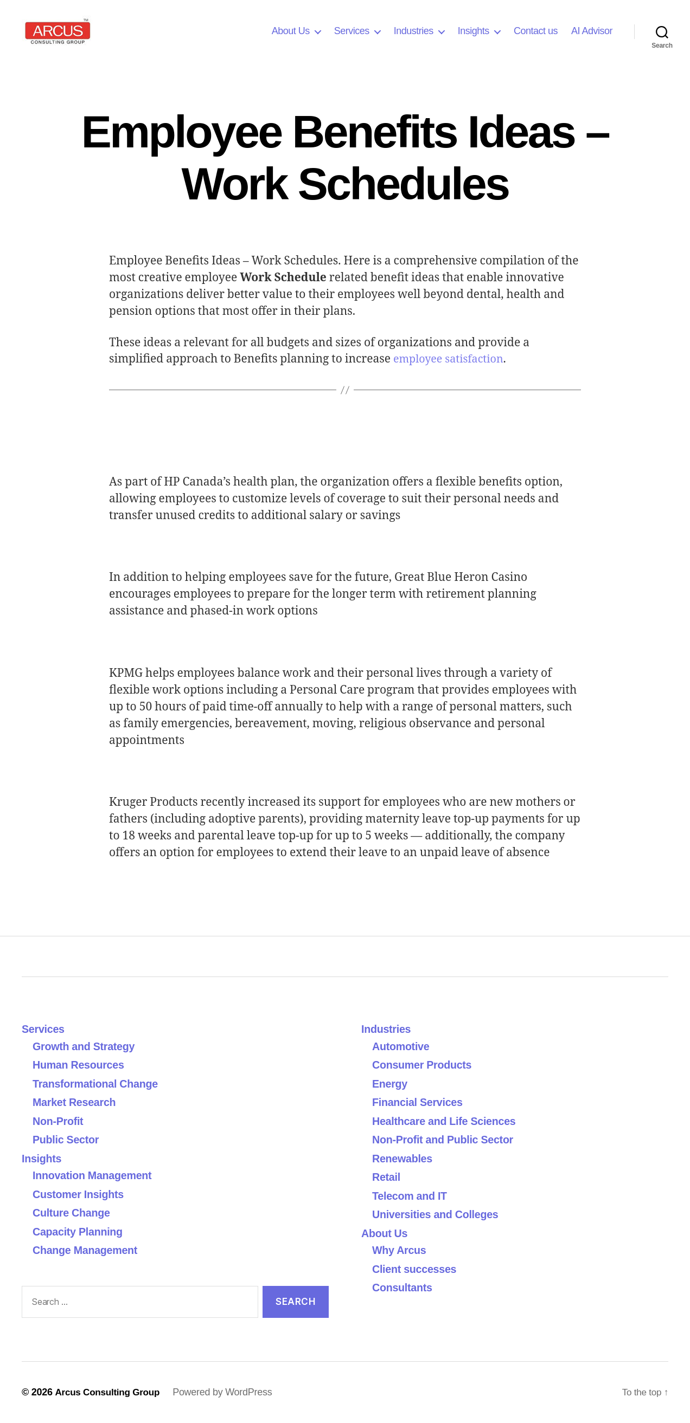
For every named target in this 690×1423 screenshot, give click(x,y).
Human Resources (81, 1064)
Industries (413, 30)
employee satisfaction (451, 359)
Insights (473, 30)
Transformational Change (100, 1083)
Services (351, 30)
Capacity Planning (81, 1231)
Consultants (404, 1287)
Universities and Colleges (439, 1214)
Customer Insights (84, 1194)
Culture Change (74, 1212)
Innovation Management (96, 1175)
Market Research (77, 1102)
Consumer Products (425, 1064)
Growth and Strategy (87, 1046)
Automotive (402, 1046)
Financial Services (420, 1102)
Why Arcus (401, 1250)
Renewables (404, 1158)
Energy (391, 1083)
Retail (387, 1176)
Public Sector (68, 1139)
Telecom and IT (412, 1195)
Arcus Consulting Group (110, 1392)
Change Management (89, 1250)
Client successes (417, 1269)
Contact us (536, 30)
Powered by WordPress (227, 1392)
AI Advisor (591, 30)
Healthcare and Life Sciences (449, 1121)
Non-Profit (60, 1121)
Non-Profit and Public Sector (447, 1139)
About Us (291, 30)
